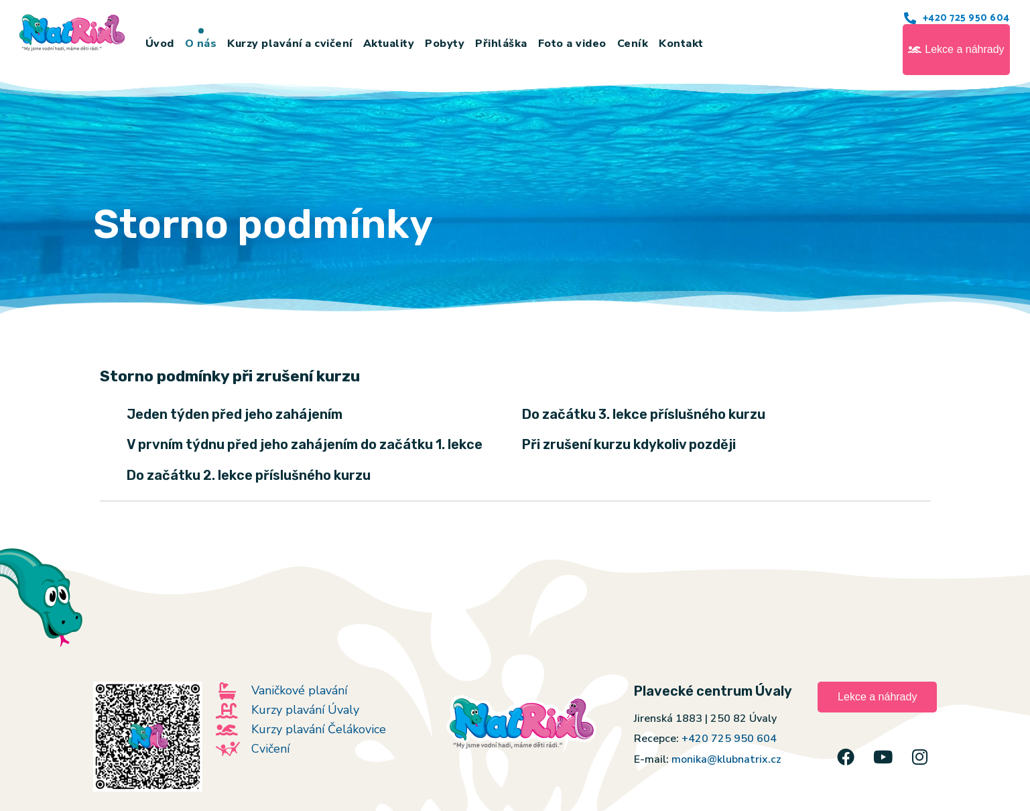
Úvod (159, 43)
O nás (201, 43)
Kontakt (681, 43)
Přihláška (501, 43)
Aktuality (389, 43)
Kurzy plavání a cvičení (289, 43)
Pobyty (444, 43)
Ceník (633, 43)
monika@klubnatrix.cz (726, 759)
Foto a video (572, 43)
